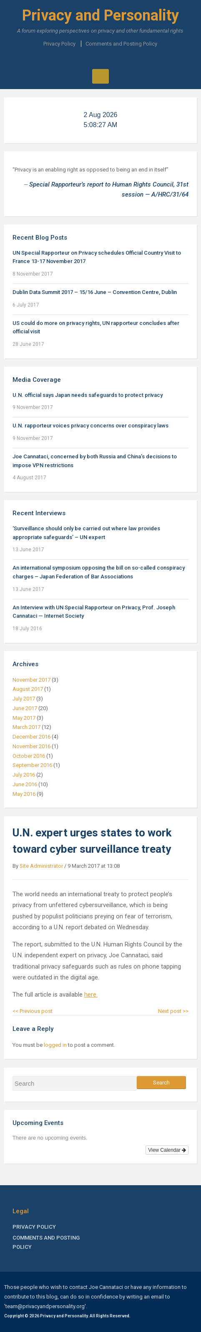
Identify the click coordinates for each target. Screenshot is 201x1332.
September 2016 (32, 765)
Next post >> (173, 1011)
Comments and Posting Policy (121, 44)
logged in (55, 1045)
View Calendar (167, 1150)
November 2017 (31, 680)
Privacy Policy (59, 44)
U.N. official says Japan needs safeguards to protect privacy (88, 395)
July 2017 (24, 698)
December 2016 (31, 737)
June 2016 (25, 784)
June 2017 (25, 708)
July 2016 (24, 775)
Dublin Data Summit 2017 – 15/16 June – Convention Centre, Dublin (95, 292)
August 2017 (28, 689)
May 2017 (24, 718)
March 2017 (26, 727)
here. (91, 994)
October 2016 (29, 756)
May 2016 (24, 794)
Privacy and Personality (100, 15)
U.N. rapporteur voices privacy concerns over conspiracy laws (90, 425)
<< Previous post (33, 1011)
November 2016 (31, 746)
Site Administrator (41, 866)
